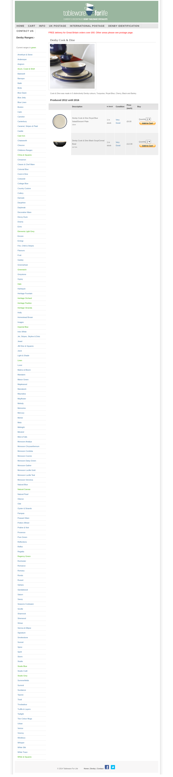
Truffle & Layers (24, 709)
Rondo (20, 575)
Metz (20, 422)
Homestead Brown (25, 317)
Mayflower (22, 399)
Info (42, 26)
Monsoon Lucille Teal (26, 475)
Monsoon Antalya (25, 442)
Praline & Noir (23, 528)
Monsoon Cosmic (25, 456)
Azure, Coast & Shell (26, 69)
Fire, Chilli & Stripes (26, 246)
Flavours (21, 250)
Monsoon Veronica (25, 480)
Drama (20, 222)
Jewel (20, 341)
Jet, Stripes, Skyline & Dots (29, 336)
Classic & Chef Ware (26, 164)
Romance (22, 566)
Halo (19, 284)
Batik (20, 83)
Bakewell (21, 74)
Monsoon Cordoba (25, 451)
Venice (20, 728)
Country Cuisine (24, 188)
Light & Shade (23, 356)
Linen (20, 360)
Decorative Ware (24, 212)
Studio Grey (22, 676)
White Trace (23, 752)
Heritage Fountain (25, 293)
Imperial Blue (23, 327)
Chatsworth (22, 141)
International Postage (87, 26)
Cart (31, 26)
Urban (20, 724)
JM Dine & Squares (26, 346)
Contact (100, 769)
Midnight (21, 427)
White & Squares (25, 757)
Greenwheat (23, 265)
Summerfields (23, 680)
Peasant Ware (23, 518)
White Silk (22, 747)
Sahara (20, 585)
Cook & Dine (23, 174)
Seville (20, 609)
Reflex (20, 547)
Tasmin (20, 695)
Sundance (22, 690)
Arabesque (22, 59)
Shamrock (22, 614)
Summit (21, 685)
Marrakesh (22, 389)
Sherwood (22, 618)
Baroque (21, 78)
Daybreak (22, 208)
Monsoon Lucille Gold (26, 470)
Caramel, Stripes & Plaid (28, 126)
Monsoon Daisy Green (27, 461)
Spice (20, 647)
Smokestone (23, 637)
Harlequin (22, 289)
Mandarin (21, 375)
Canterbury (22, 121)
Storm (20, 657)
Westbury (21, 738)
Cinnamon (22, 160)
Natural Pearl (23, 494)
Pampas (21, 513)
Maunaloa (22, 394)
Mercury (21, 413)
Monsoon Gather (24, 465)
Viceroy (21, 733)
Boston (20, 107)
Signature (22, 633)
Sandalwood (23, 590)
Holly (20, 313)
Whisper (21, 743)
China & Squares (25, 155)
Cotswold (21, 179)
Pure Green (22, 537)
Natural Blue (23, 485)
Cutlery (20, 193)
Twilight (21, 714)
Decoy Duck (23, 217)
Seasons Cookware (26, 604)
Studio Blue (22, 666)
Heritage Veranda (25, 308)
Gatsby (20, 260)
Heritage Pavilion (25, 303)
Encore (20, 236)
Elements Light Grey (26, 231)
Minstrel (21, 432)
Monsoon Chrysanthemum (28, 446)
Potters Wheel (23, 523)
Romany (21, 571)
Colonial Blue (23, 169)
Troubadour (22, 704)
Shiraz (20, 623)
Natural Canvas (24, 489)
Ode (19, 504)
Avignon (21, 64)
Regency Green (24, 556)
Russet (20, 580)
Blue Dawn (22, 93)
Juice (20, 351)
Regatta (21, 552)
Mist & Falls (22, 437)
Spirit (20, 652)
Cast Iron (21, 136)
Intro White (22, 332)
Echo (20, 227)
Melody (20, 403)
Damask (21, 198)
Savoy (20, 599)
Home (20, 26)
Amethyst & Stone (25, 55)
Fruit (19, 255)
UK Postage (57, 26)
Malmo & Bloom (24, 370)
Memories (22, 408)
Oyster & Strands (25, 508)
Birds (20, 88)
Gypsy (20, 279)
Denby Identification (123, 26)
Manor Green (23, 380)
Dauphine (22, 203)
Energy (20, 241)
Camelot (21, 117)
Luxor (20, 365)
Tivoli (20, 700)
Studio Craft (22, 671)
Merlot (20, 418)
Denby (93, 769)
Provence (21, 532)
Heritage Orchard (25, 298)
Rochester (22, 561)
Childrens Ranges (25, 150)
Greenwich (22, 270)
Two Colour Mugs (25, 719)
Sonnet (20, 642)
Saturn (20, 594)
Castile (20, 131)
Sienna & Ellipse (24, 628)
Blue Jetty (22, 98)
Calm (20, 112)
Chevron (21, 145)
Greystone (22, 274)
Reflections (22, 542)
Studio (20, 661)
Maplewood (22, 384)
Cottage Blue (23, 183)
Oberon (21, 499)
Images (21, 322)
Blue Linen (22, 102)
